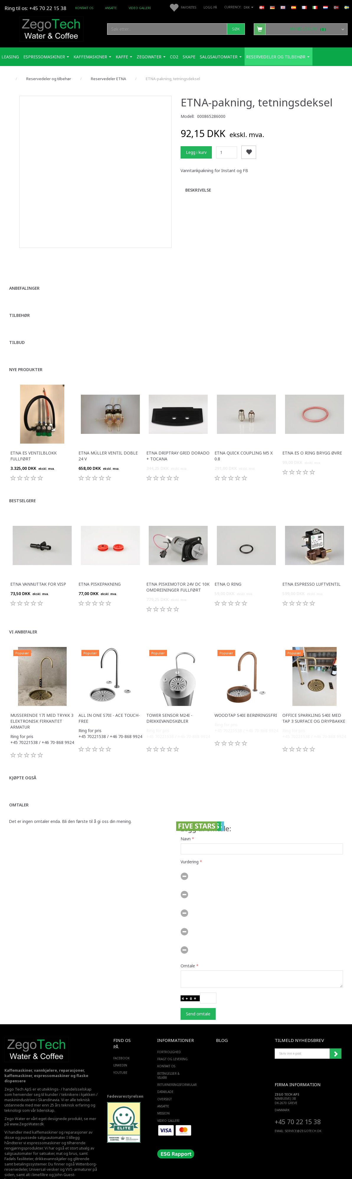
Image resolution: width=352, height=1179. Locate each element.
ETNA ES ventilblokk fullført (33, 436)
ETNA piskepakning (99, 565)
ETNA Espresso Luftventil (311, 565)
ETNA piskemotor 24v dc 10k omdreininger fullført (177, 568)
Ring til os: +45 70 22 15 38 (35, 8)
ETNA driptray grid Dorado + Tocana (177, 436)
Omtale (188, 946)
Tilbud (17, 323)
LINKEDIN (120, 1046)
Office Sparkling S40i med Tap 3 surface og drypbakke (313, 699)
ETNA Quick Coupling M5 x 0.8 (244, 436)
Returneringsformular (174, 1066)
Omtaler (19, 785)
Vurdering (190, 843)
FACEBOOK (121, 1039)
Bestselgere (22, 481)
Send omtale (198, 994)
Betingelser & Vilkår (168, 1056)
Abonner (335, 1035)
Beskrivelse (198, 190)
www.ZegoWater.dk (27, 1105)
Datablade (165, 1073)
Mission (163, 1094)
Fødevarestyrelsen (125, 1077)
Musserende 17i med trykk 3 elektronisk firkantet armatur (41, 702)
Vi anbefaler (23, 612)
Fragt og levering (172, 1040)
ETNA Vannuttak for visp (38, 565)
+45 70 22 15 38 (298, 1103)
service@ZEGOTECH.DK (303, 1112)
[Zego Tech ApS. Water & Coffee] (51, 28)
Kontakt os (84, 8)
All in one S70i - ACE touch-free (109, 699)
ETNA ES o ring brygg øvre (312, 434)
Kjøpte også (22, 758)
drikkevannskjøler (51, 1139)
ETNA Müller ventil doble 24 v (108, 436)
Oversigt (164, 1080)
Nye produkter (25, 350)
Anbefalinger (24, 269)
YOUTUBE (120, 1053)
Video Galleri (140, 8)
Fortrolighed (169, 1033)
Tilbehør (19, 296)
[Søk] (236, 29)
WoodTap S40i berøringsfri (246, 696)
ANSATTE (111, 8)
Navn (186, 820)
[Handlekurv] (300, 29)
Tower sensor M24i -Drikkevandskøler (169, 699)
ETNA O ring (228, 565)
